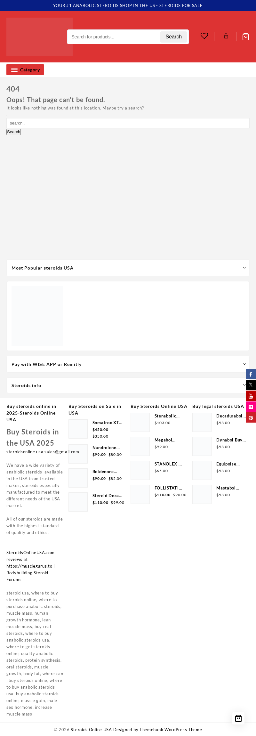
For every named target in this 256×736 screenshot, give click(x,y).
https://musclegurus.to (29, 566)
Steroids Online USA (91, 729)
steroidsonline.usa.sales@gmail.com (42, 451)
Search (173, 36)
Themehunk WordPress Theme (171, 729)
